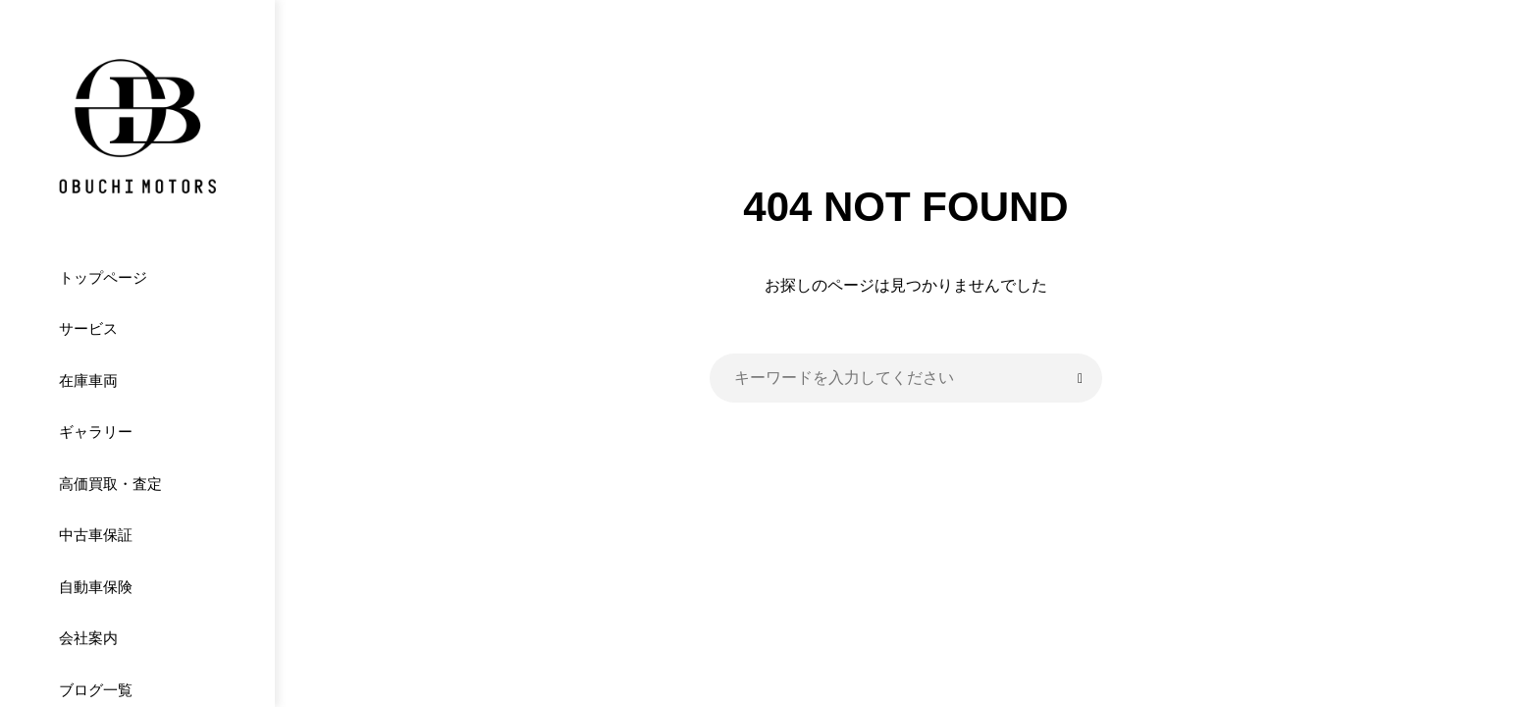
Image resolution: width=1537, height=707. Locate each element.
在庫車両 (88, 380)
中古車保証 (95, 534)
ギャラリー (95, 431)
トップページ (103, 277)
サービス (88, 328)
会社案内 (88, 637)
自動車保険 (95, 586)
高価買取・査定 (110, 483)
